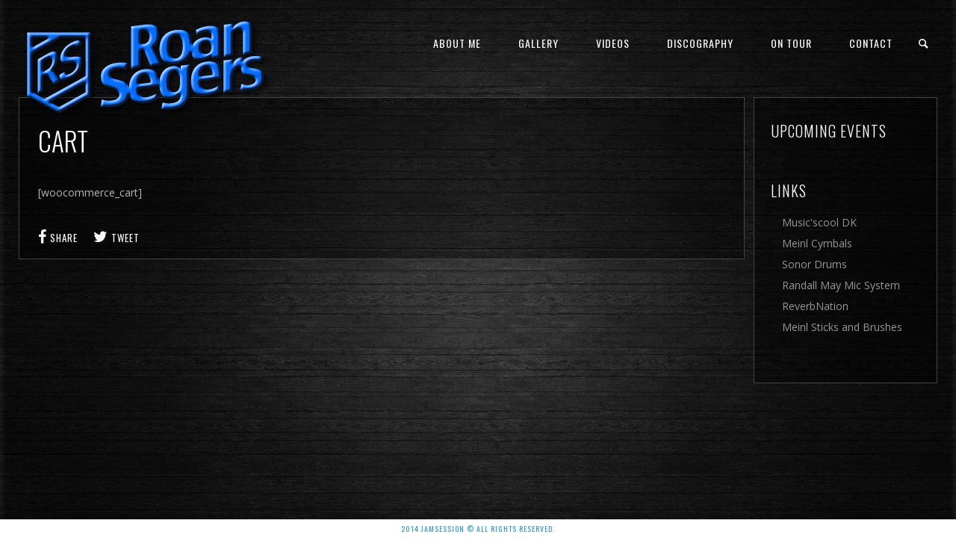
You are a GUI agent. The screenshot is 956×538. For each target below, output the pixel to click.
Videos (613, 43)
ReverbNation (815, 306)
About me (457, 43)
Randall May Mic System (841, 285)
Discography (700, 43)
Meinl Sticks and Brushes (842, 327)
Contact (871, 43)
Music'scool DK (819, 222)
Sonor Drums (814, 264)
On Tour (791, 43)
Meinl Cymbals (817, 243)
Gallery (538, 43)
